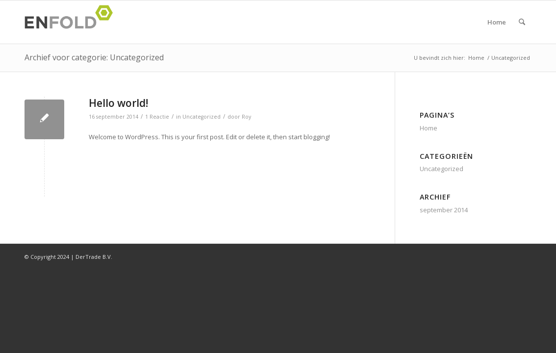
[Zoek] (521, 22)
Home (496, 22)
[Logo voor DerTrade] (72, 22)
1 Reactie (157, 116)
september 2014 (444, 209)
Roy (246, 116)
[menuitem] (521, 22)
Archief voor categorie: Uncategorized (94, 57)
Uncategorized (201, 116)
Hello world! (118, 103)
